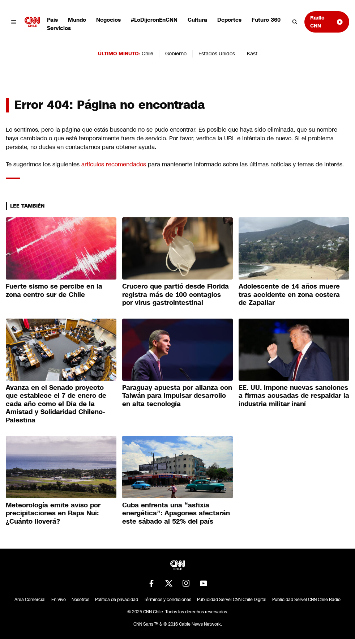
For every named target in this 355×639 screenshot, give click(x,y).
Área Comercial (30, 599)
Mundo (77, 20)
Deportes (229, 20)
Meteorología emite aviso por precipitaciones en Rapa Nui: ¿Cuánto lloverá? (53, 513)
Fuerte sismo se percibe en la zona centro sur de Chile (54, 290)
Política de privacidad (116, 599)
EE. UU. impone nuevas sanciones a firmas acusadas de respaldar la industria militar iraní (294, 396)
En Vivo (58, 599)
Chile (147, 53)
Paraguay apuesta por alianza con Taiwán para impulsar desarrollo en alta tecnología (177, 396)
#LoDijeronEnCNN (154, 20)
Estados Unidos (216, 53)
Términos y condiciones (167, 599)
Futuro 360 (266, 20)
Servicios (59, 28)
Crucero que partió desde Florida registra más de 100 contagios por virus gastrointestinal (175, 294)
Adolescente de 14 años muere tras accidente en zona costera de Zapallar (289, 294)
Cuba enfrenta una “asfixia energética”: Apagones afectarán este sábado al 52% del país (176, 513)
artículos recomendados (113, 164)
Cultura (197, 20)
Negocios (108, 20)
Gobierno (176, 53)
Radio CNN (326, 21)
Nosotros (80, 599)
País (52, 20)
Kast (252, 53)
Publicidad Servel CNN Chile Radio (306, 599)
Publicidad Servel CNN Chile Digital (231, 599)
